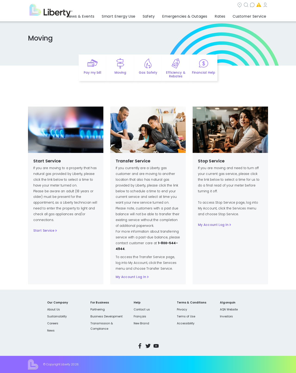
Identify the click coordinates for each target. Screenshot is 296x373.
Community (151, 5)
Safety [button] (160, 15)
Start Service (44, 230)
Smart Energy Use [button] (134, 15)
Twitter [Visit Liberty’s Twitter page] (148, 346)
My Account (258, 5)
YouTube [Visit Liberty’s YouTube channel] (156, 346)
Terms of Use (186, 316)
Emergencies (228, 5)
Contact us (200, 5)
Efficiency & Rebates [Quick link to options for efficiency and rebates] (175, 74)
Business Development (106, 316)
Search (175, 5)
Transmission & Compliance (101, 325)
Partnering (97, 309)
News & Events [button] (101, 15)
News (51, 330)
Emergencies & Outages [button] (193, 15)
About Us (53, 309)
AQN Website (229, 309)
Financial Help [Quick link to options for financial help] (203, 72)
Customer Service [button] (250, 15)
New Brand (141, 323)
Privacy (182, 309)
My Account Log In (131, 277)
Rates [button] (224, 15)
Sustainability (57, 316)
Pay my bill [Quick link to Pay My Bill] (93, 72)
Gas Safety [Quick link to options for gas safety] (148, 72)
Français (140, 316)
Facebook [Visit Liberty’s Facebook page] (140, 346)
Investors (226, 316)
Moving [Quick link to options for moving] (120, 72)
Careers (52, 323)
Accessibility (186, 323)
